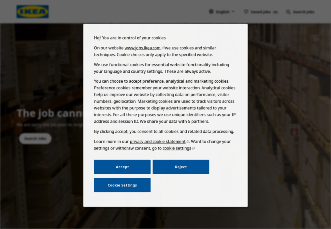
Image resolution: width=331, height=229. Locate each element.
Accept (124, 171)
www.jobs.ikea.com (144, 57)
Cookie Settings (124, 189)
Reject (180, 171)
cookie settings (176, 153)
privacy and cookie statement (158, 147)
